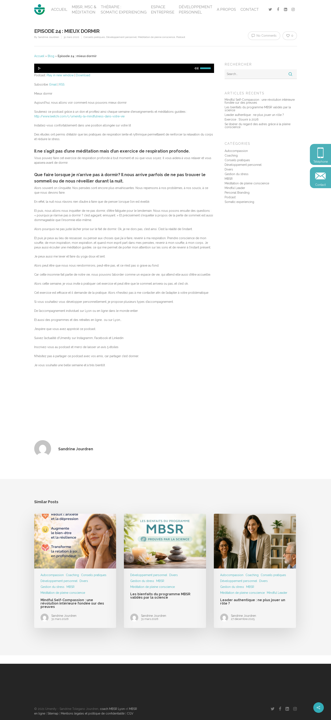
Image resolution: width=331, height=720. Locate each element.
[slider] (206, 68)
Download (83, 75)
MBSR (229, 178)
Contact (320, 184)
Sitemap (52, 713)
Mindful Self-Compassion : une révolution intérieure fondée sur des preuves (260, 101)
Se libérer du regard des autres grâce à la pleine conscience (257, 126)
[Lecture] (39, 68)
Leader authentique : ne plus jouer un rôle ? (254, 114)
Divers (229, 169)
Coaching (231, 155)
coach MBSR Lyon (112, 709)
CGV (130, 713)
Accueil (39, 56)
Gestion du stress (236, 174)
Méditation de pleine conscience (156, 37)
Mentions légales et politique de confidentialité (93, 713)
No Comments (264, 35)
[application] (124, 68)
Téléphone (320, 161)
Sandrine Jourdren (48, 37)
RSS (61, 84)
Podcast (180, 37)
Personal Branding (237, 192)
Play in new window (60, 75)
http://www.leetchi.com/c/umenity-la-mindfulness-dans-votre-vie (79, 116)
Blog (51, 56)
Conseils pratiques (94, 37)
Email (53, 84)
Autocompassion (236, 150)
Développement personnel (121, 37)
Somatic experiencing (239, 201)
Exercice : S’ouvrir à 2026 (242, 119)
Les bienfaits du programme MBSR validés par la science (258, 109)
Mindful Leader (235, 187)
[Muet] (196, 68)
